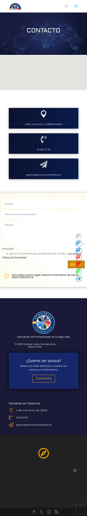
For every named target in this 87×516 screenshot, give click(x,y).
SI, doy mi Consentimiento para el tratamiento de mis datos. (42, 255)
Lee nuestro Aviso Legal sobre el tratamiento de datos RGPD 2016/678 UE (45, 276)
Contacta (44, 378)
